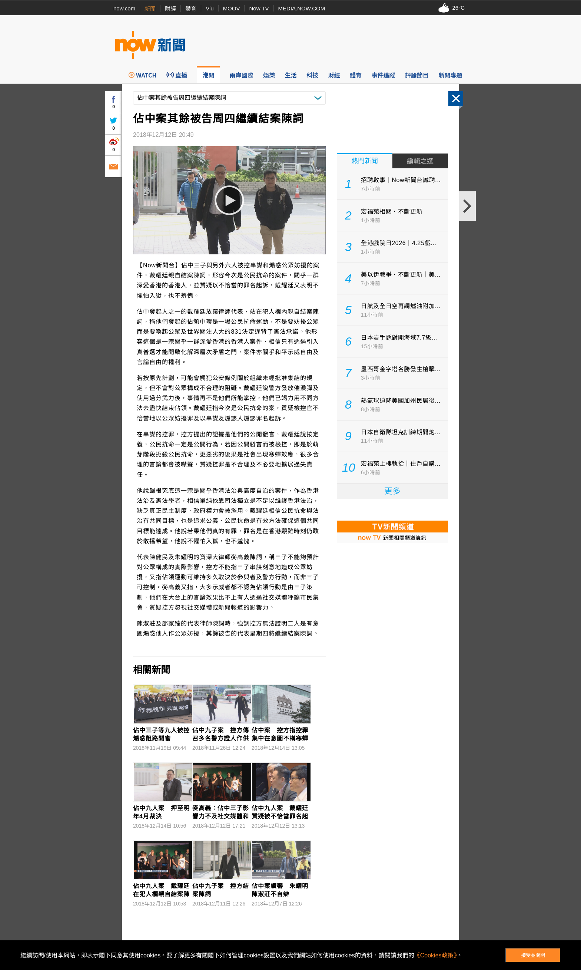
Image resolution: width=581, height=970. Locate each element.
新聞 (150, 9)
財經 (170, 9)
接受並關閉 (533, 955)
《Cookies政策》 (435, 955)
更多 (392, 491)
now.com (124, 8)
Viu (209, 8)
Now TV (259, 8)
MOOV (231, 8)
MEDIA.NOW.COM (301, 8)
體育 (190, 9)
